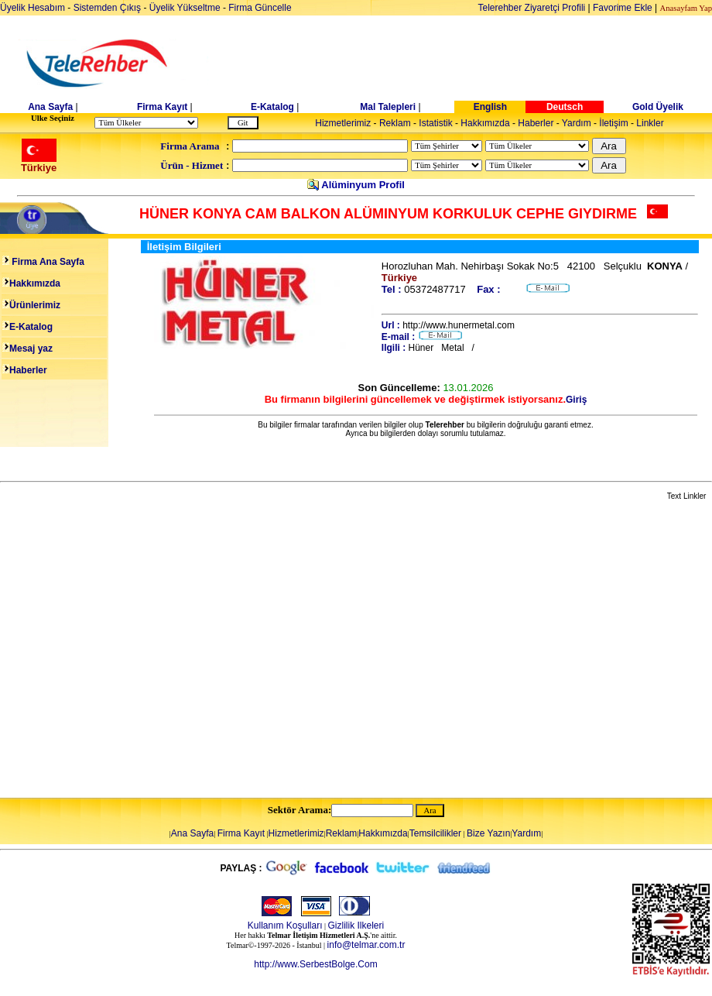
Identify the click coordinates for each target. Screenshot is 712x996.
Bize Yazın (488, 833)
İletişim (613, 123)
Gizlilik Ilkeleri (356, 925)
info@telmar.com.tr (366, 944)
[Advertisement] (145, 650)
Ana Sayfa (50, 106)
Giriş (576, 399)
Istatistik (435, 123)
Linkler (649, 123)
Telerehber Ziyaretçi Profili (532, 7)
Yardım (576, 123)
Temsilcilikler (435, 833)
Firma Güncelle (259, 7)
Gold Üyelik (657, 106)
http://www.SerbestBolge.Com (315, 964)
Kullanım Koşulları (285, 925)
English (490, 106)
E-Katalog (272, 106)
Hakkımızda (484, 123)
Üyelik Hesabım (32, 7)
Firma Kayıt (162, 106)
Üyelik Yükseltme (185, 7)
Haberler (535, 123)
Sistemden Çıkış (107, 7)
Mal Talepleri (388, 106)
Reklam (395, 123)
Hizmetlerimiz (343, 123)
